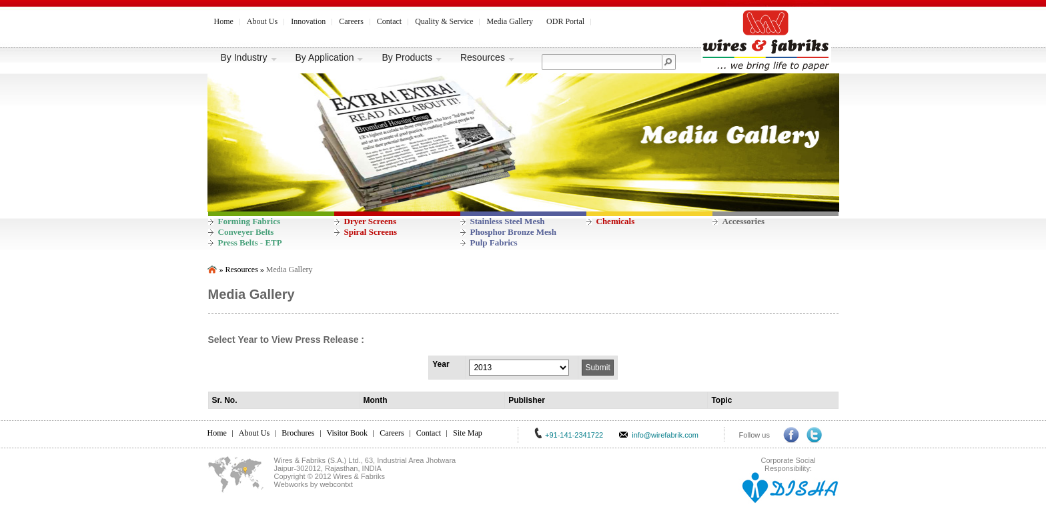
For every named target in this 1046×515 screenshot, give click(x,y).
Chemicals (615, 221)
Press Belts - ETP (250, 242)
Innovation (308, 21)
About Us (262, 21)
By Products (412, 57)
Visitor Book (347, 433)
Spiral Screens (371, 232)
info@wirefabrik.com (665, 435)
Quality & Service (444, 21)
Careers (351, 21)
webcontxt (336, 484)
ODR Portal (565, 21)
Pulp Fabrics (494, 242)
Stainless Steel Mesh (507, 221)
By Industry (249, 57)
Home (223, 21)
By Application (330, 57)
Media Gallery (509, 21)
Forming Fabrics (249, 221)
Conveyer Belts (246, 232)
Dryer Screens (370, 221)
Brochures (298, 433)
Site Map (467, 433)
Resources (487, 57)
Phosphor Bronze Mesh (513, 232)
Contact (389, 21)
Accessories (743, 221)
